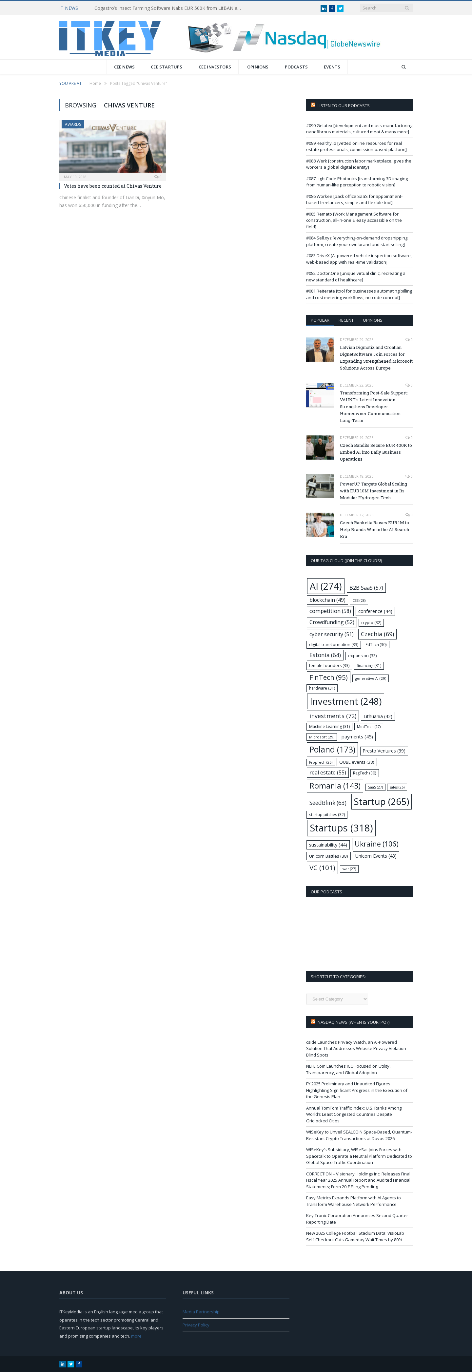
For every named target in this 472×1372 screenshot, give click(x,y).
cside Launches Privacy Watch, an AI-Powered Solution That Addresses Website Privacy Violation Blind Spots (356, 1048)
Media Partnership (201, 1312)
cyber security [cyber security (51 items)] (331, 634)
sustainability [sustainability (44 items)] (328, 845)
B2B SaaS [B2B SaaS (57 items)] (366, 587)
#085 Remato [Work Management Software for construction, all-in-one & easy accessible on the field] (354, 220)
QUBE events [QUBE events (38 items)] (356, 762)
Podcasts (296, 67)
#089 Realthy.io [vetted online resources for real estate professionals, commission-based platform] (356, 146)
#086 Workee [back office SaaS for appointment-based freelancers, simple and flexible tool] (354, 199)
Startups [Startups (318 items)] (341, 827)
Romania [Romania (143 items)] (335, 785)
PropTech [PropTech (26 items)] (320, 762)
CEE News (124, 67)
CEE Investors (215, 67)
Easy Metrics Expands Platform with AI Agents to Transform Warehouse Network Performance (353, 1201)
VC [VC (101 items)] (322, 867)
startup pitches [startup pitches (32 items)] (327, 814)
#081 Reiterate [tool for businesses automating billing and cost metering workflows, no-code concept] (359, 294)
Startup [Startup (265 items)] (381, 801)
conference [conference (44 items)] (375, 611)
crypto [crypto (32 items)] (371, 622)
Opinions (258, 67)
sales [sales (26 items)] (397, 787)
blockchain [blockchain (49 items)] (327, 600)
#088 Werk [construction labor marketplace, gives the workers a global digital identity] (358, 164)
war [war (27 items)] (349, 868)
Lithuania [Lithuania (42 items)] (378, 716)
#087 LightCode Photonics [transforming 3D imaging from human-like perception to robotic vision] (357, 182)
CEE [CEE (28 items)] (358, 600)
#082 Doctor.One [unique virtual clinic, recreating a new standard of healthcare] (355, 276)
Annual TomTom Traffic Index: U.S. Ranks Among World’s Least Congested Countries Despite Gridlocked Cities (354, 1114)
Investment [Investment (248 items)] (346, 701)
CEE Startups (166, 67)
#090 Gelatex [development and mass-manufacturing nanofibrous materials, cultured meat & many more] (359, 129)
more (136, 1336)
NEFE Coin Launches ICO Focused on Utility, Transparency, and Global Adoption (348, 1069)
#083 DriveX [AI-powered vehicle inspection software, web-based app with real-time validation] (359, 259)
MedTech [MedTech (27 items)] (369, 726)
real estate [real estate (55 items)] (327, 772)
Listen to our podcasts (344, 105)
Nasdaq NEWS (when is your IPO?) (353, 1022)
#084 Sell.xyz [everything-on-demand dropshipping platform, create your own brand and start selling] (356, 241)
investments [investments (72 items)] (332, 716)
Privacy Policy (196, 1325)
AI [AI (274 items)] (326, 586)
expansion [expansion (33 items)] (362, 655)
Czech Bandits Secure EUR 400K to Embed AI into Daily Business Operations (376, 452)
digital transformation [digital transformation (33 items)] (333, 644)
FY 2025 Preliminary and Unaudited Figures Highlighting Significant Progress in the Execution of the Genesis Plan (356, 1090)
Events (332, 67)
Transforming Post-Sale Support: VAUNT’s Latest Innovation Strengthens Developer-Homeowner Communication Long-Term (374, 406)
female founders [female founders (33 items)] (329, 665)
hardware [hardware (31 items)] (322, 688)
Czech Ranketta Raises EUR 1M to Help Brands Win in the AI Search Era (374, 529)
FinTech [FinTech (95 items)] (328, 677)
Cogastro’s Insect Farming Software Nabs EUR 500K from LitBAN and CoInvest (169, 8)
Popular (320, 320)
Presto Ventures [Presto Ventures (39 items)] (384, 751)
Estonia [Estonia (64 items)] (325, 655)
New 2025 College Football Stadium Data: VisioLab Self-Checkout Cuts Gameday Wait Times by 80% (355, 1236)
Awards (73, 124)
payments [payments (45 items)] (357, 736)
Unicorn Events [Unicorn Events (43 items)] (376, 856)
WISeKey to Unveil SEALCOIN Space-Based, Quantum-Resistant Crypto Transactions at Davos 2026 (359, 1135)
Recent (346, 320)
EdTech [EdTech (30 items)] (376, 644)
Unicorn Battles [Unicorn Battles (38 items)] (328, 856)
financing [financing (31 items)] (369, 665)
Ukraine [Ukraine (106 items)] (377, 843)
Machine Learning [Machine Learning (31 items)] (329, 726)
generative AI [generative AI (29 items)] (370, 678)
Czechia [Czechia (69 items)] (377, 634)
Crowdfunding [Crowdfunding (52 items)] (331, 622)
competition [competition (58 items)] (330, 611)
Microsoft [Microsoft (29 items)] (321, 736)
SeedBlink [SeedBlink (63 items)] (327, 803)
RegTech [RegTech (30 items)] (364, 772)
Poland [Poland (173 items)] (332, 749)
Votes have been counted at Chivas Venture (113, 186)
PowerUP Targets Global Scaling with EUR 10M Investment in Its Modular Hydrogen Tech (373, 491)
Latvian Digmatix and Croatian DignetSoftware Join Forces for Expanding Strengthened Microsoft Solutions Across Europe (376, 357)
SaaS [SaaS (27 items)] (375, 787)
